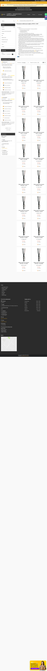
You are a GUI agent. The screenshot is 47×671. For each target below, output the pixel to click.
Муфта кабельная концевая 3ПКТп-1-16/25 (24, 81)
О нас (2, 44)
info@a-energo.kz (4, 148)
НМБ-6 (35, 51)
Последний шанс (4, 41)
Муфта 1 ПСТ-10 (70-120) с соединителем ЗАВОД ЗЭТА (7, 67)
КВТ (2, 35)
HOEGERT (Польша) (5, 39)
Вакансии (3, 292)
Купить (24, 88)
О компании (34, 14)
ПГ (34, 50)
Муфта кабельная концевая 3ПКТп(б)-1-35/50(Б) (39, 237)
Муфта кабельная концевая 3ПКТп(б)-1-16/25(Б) (24, 237)
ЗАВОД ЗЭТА (4, 37)
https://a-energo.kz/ (4, 318)
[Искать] (14, 21)
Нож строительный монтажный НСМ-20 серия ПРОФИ (7, 103)
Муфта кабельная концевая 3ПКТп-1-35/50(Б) (39, 133)
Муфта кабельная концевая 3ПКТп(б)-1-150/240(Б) (39, 263)
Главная (23, 14)
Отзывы (3, 46)
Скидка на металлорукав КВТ (6, 31)
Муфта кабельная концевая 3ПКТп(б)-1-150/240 (39, 211)
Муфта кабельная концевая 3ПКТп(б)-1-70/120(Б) (24, 263)
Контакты (40, 14)
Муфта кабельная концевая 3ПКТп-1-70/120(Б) (24, 159)
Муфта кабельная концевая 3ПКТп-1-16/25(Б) (24, 133)
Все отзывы (8, 129)
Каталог (28, 14)
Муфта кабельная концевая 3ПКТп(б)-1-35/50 (39, 185)
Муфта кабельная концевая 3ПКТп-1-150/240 (39, 107)
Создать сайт (11, 0)
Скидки (3, 33)
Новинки (3, 29)
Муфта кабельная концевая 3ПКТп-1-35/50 (39, 81)
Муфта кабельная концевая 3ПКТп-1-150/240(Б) (39, 159)
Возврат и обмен (4, 288)
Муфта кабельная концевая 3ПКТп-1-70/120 (24, 107)
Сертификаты (4, 289)
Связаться (34, 2)
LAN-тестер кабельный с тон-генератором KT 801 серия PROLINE (8, 79)
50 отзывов (37, 0)
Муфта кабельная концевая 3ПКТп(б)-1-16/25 (24, 185)
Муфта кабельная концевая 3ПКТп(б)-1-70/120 (24, 211)
